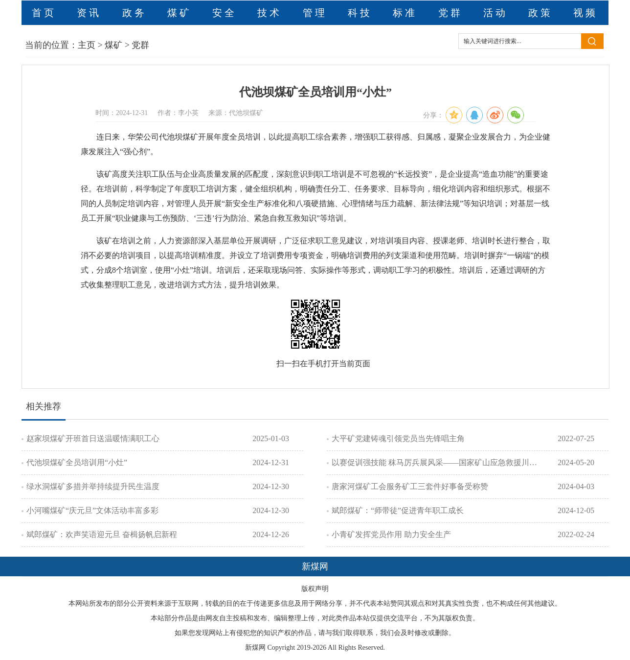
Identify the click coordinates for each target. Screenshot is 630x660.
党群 (450, 12)
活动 (495, 12)
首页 (44, 12)
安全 (224, 12)
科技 (360, 12)
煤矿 (179, 12)
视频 (585, 12)
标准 (405, 12)
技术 (269, 12)
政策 (540, 12)
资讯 (89, 12)
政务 (134, 12)
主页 (86, 45)
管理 (315, 12)
